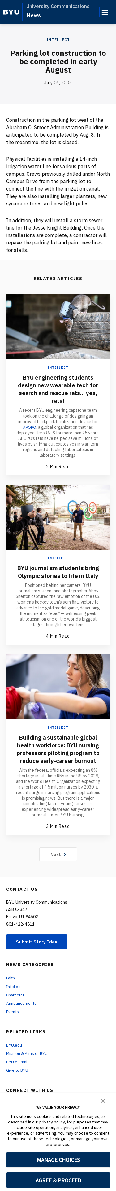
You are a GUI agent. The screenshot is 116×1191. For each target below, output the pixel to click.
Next (58, 869)
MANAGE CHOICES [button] (58, 1159)
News (33, 15)
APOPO (30, 427)
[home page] (11, 12)
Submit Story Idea (38, 957)
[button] (103, 1100)
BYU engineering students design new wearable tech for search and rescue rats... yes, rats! (58, 389)
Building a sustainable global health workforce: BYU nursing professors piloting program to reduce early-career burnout (58, 760)
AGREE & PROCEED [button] (58, 1180)
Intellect (58, 39)
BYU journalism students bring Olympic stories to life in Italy (58, 575)
